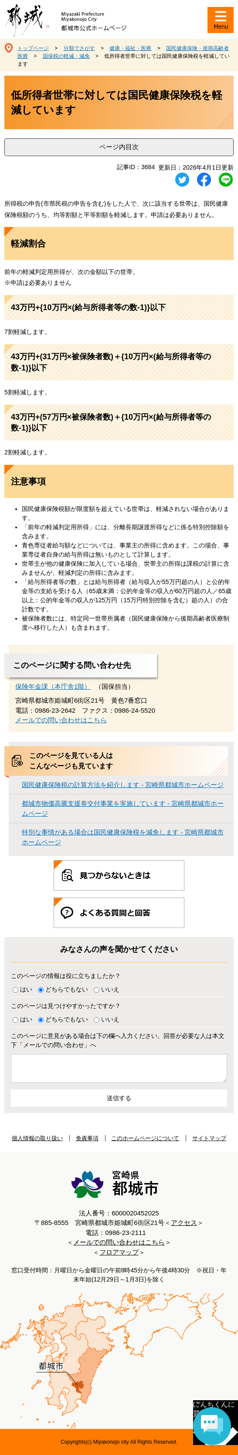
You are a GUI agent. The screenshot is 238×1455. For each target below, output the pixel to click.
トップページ (33, 48)
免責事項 (87, 1138)
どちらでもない (66, 989)
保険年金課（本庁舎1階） (53, 686)
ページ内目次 (119, 146)
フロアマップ (119, 1252)
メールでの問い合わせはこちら (61, 720)
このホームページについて (145, 1138)
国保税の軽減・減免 (66, 56)
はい (26, 989)
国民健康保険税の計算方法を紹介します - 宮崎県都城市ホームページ (123, 784)
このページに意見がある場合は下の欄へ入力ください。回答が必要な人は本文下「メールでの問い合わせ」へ (117, 1040)
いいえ (110, 989)
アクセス (184, 1222)
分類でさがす (79, 48)
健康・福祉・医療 (130, 48)
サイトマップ (209, 1138)
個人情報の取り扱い (37, 1138)
